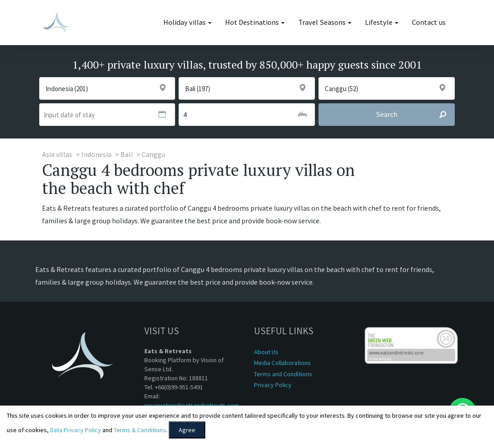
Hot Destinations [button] (255, 22)
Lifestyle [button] (381, 22)
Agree (187, 430)
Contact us (429, 22)
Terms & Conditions (140, 430)
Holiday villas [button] (187, 22)
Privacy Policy (272, 385)
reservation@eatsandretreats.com (191, 405)
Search (415, 114)
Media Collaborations (282, 363)
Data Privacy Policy (75, 430)
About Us (266, 352)
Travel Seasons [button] (324, 22)
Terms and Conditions (283, 374)
